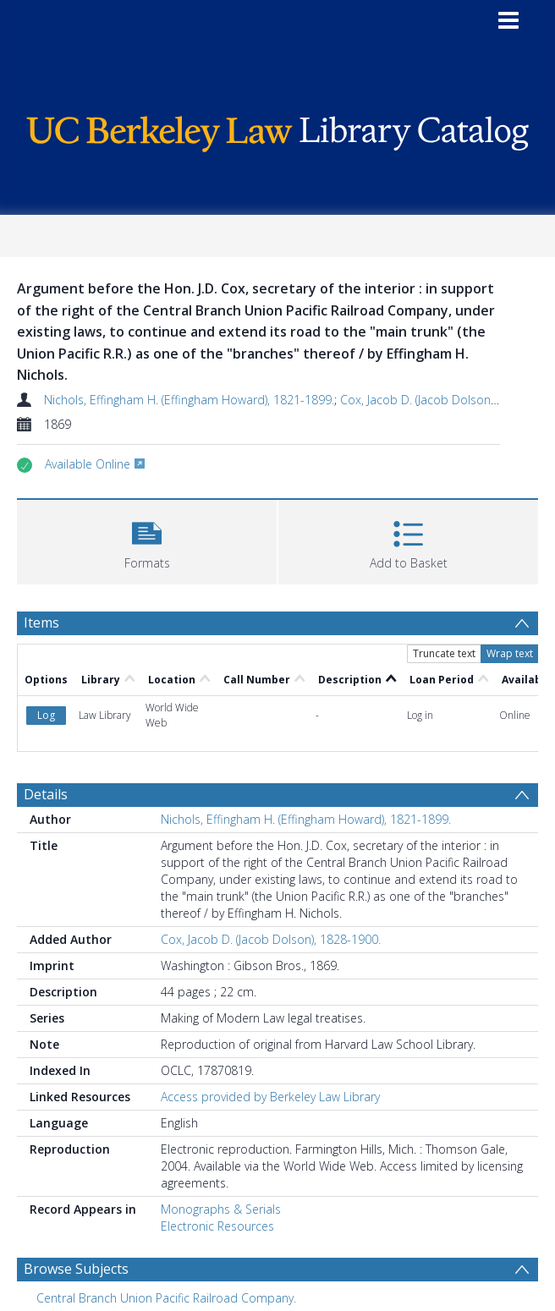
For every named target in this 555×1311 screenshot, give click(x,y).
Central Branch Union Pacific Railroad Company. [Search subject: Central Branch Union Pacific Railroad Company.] (166, 1298)
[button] (147, 540)
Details (46, 794)
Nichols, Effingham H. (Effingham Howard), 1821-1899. (189, 400)
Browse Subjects (76, 1268)
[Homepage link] (278, 130)
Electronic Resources (217, 1226)
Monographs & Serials (221, 1209)
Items (41, 622)
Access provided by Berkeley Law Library (270, 1097)
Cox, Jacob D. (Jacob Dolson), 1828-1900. (271, 939)
